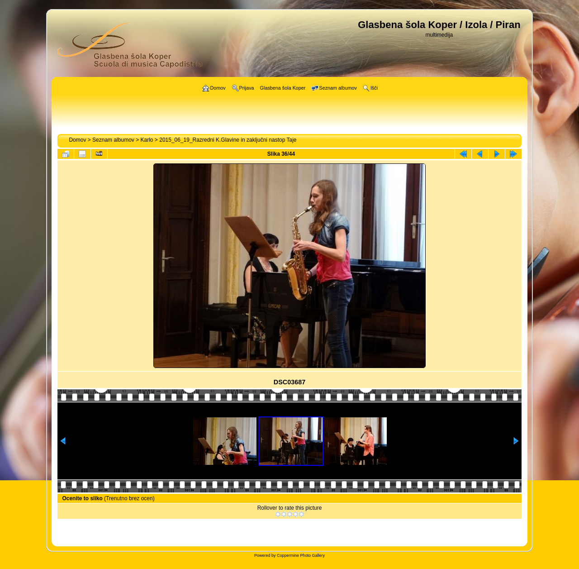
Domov (77, 140)
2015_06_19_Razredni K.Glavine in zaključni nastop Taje (227, 140)
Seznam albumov (113, 140)
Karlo (147, 140)
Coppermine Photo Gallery (301, 555)
